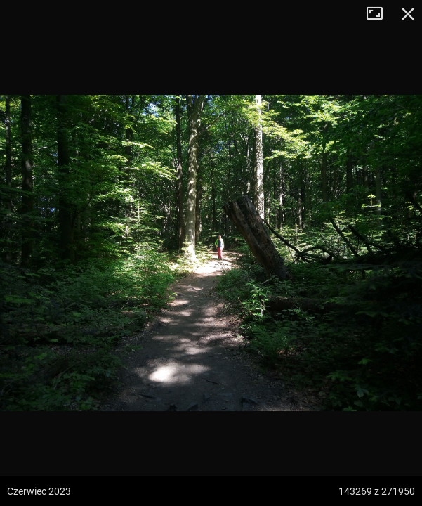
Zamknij (408, 14)
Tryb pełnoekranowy (380, 14)
